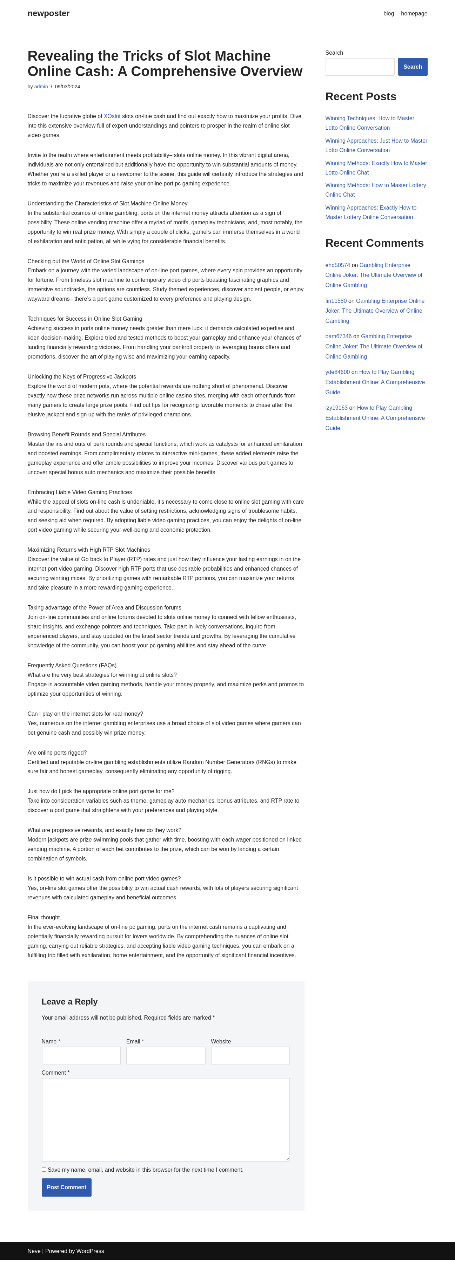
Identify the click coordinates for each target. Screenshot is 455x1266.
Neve (34, 1257)
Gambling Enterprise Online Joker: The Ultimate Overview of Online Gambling (374, 276)
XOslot (112, 117)
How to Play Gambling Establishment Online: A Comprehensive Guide (376, 383)
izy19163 (337, 409)
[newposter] (49, 13)
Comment (56, 1078)
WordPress (90, 1257)
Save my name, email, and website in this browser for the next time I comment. (145, 1176)
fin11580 (336, 302)
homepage (414, 13)
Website (221, 1047)
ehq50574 (338, 265)
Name (51, 1047)
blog (388, 13)
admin (41, 86)
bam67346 (339, 337)
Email (135, 1047)
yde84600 (338, 373)
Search (334, 53)
